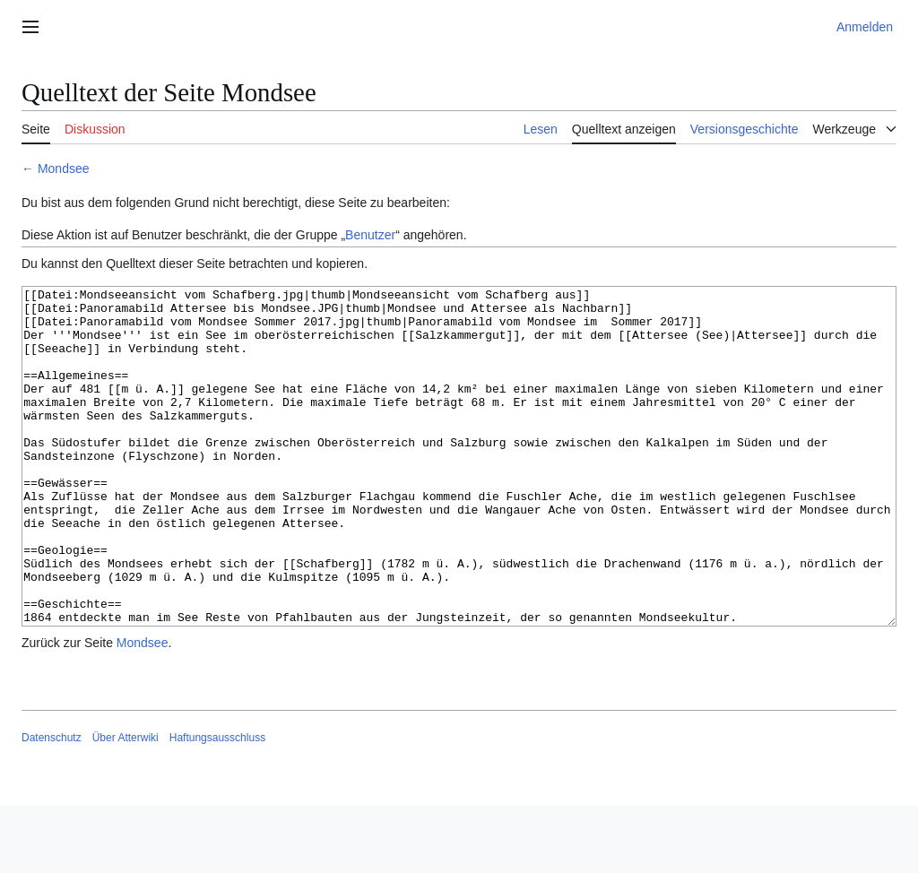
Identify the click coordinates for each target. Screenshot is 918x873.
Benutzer (370, 235)
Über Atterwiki (125, 805)
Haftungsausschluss (217, 805)
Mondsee (64, 168)
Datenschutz (52, 805)
